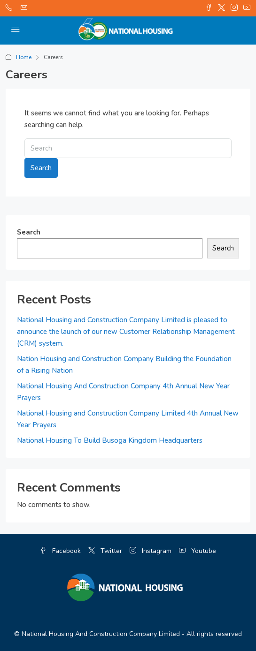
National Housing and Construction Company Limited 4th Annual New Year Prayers (128, 419)
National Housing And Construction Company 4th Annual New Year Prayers (123, 391)
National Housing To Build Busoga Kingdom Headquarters (109, 440)
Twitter (105, 550)
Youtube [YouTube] (197, 550)
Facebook (60, 550)
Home (23, 57)
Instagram (150, 550)
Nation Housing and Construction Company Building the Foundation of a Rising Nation (124, 364)
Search (41, 168)
